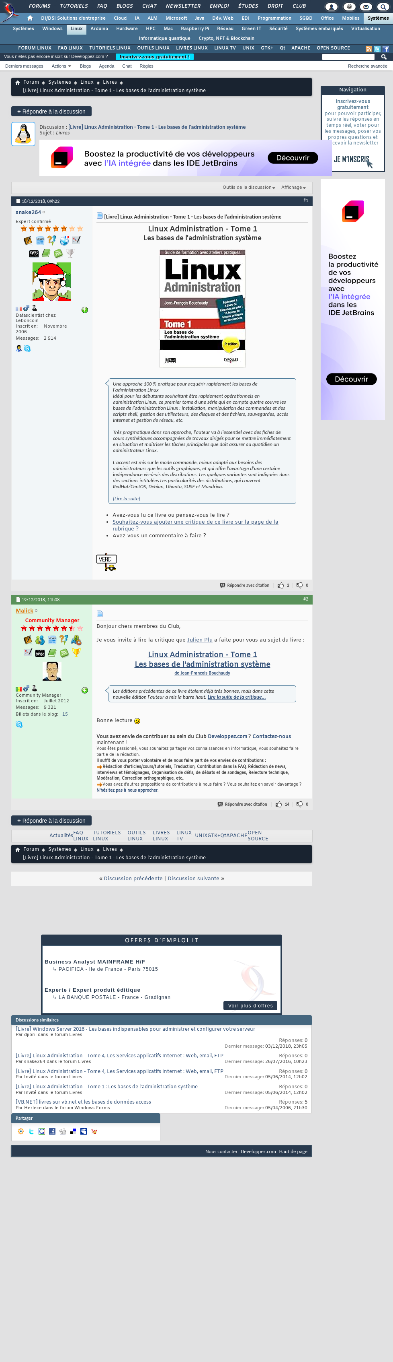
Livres (110, 82)
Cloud (120, 18)
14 (287, 804)
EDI (246, 18)
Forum (31, 82)
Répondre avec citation (245, 585)
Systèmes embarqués (319, 29)
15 (65, 714)
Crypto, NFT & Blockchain (226, 38)
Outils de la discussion (247, 187)
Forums (39, 6)
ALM (152, 18)
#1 (305, 200)
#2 (305, 599)
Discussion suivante (193, 878)
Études (247, 6)
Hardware (127, 29)
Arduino (99, 29)
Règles (147, 66)
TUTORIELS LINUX (110, 48)
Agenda (106, 66)
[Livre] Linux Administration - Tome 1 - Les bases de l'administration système (157, 127)
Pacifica (71, 969)
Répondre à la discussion (51, 111)
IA (137, 18)
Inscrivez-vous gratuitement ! (155, 56)
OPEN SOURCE (333, 48)
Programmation (274, 18)
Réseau (225, 29)
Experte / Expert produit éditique (93, 990)
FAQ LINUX (70, 48)
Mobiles (351, 18)
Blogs (124, 6)
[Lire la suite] (126, 498)
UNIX (248, 48)
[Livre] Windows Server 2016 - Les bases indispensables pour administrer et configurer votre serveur (135, 1029)
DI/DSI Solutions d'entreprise (73, 18)
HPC (151, 29)
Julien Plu (200, 640)
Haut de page (293, 1151)
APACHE (300, 48)
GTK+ (267, 48)
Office (327, 18)
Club (298, 6)
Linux (76, 29)
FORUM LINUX (34, 48)
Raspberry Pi (195, 29)
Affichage (291, 187)
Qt (282, 48)
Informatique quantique (164, 38)
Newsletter (183, 6)
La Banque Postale (87, 997)
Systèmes (378, 18)
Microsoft (176, 18)
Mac (168, 29)
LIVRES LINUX (192, 48)
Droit (274, 6)
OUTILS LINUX (153, 48)
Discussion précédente (133, 878)
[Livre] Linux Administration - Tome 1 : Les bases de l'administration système (107, 1087)
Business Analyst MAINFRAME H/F (95, 962)
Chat (149, 6)
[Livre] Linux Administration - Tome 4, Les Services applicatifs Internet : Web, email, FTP (119, 1056)
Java (199, 18)
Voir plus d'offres (250, 1006)
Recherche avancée (367, 66)
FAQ (101, 6)
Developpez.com (227, 737)
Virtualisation (365, 29)
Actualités (61, 836)
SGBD (306, 18)
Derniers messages (24, 66)
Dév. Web (222, 18)
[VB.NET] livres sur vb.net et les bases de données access (83, 1102)
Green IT (251, 29)
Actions (59, 66)
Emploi (219, 6)
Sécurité (278, 29)
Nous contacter (221, 1151)
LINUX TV (225, 48)
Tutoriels (73, 6)
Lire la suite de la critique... (237, 697)
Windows (52, 29)
